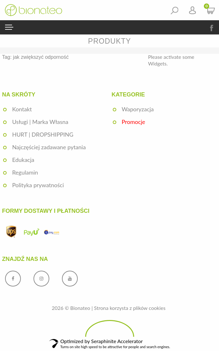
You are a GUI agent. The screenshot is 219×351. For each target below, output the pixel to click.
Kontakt (22, 109)
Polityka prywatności (38, 185)
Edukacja (23, 159)
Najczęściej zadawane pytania (49, 147)
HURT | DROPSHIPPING (42, 134)
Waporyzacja (138, 109)
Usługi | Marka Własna (40, 121)
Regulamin (25, 172)
